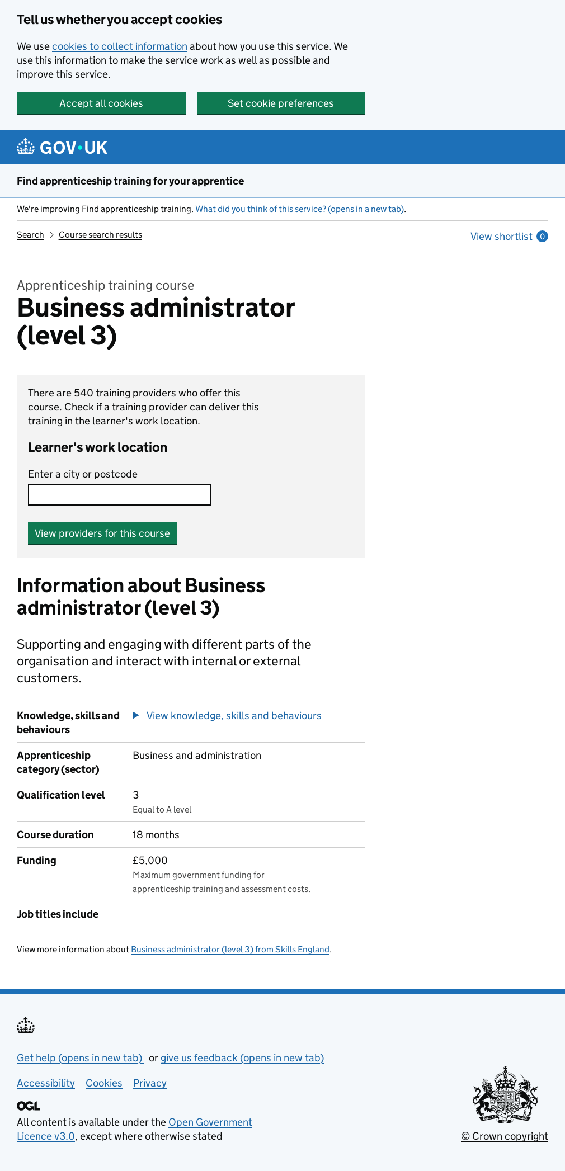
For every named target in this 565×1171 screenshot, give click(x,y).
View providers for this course (102, 533)
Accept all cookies (101, 103)
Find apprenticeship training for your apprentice (130, 180)
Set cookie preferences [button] (281, 103)
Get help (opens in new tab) (80, 1057)
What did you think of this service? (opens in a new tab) (299, 209)
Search (30, 234)
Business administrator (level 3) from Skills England (230, 949)
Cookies (104, 1082)
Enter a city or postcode (83, 474)
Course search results (100, 234)
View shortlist (509, 236)
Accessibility (46, 1082)
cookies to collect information (119, 46)
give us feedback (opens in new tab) (242, 1057)
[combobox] (119, 495)
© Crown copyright (504, 1136)
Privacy (150, 1082)
